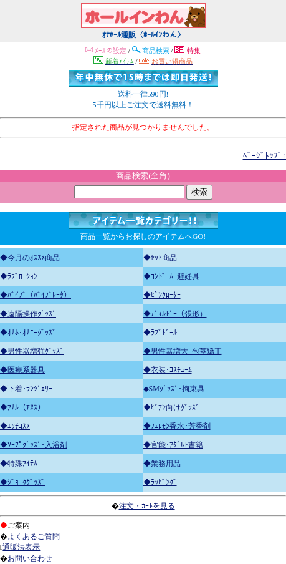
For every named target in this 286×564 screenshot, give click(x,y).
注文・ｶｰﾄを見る (147, 506)
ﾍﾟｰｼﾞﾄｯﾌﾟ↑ (265, 155)
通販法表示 (21, 547)
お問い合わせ (29, 558)
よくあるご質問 (33, 536)
